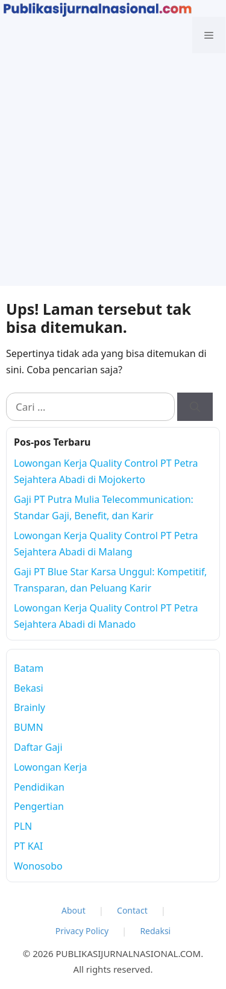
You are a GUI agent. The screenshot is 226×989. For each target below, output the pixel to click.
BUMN (28, 727)
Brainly (29, 707)
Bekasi (28, 688)
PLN (23, 826)
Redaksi (155, 931)
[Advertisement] (113, 173)
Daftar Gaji (38, 747)
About (73, 910)
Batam (28, 668)
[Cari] (195, 407)
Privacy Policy (81, 931)
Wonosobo (38, 866)
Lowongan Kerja (50, 767)
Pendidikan (39, 787)
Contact (132, 910)
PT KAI (28, 846)
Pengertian (39, 806)
